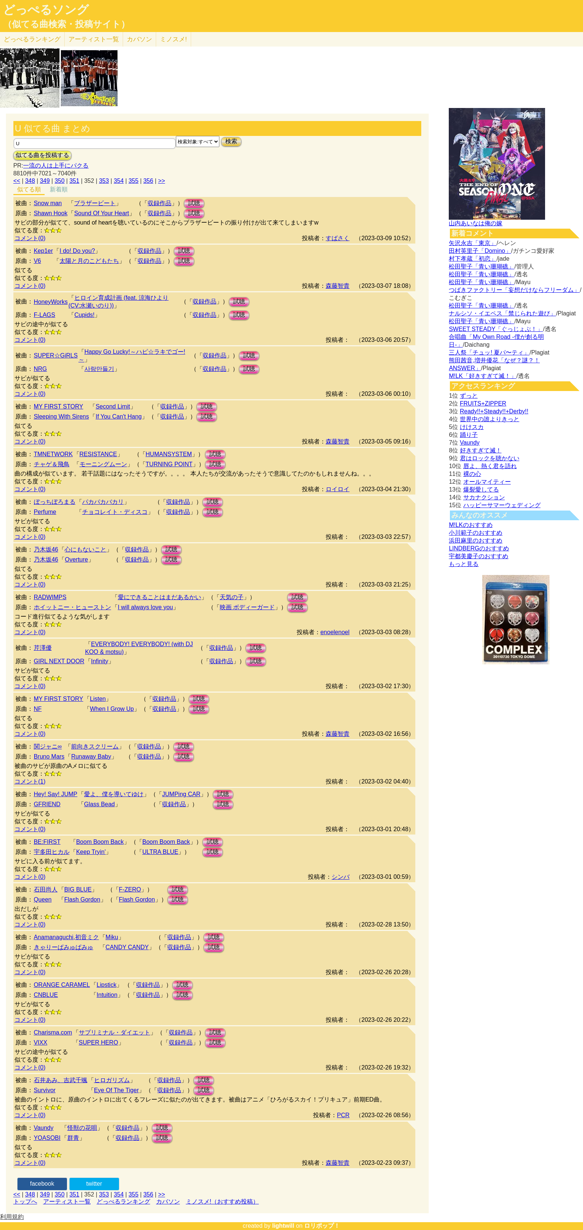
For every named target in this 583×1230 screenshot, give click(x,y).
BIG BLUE (78, 889)
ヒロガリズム (112, 1080)
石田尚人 (46, 889)
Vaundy (44, 1128)
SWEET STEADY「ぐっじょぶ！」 (496, 329)
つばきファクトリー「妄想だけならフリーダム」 (514, 290)
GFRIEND (47, 804)
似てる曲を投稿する (42, 155)
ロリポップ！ (322, 1226)
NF (38, 709)
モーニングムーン (103, 464)
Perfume (45, 512)
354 (119, 181)
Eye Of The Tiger (116, 1090)
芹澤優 (43, 648)
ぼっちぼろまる (54, 502)
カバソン (139, 39)
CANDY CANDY (127, 947)
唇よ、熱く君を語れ (490, 466)
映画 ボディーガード (247, 607)
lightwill (283, 1226)
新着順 (59, 189)
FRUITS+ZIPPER (483, 403)
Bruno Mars (49, 756)
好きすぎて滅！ (481, 450)
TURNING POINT (169, 464)
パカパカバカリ (103, 502)
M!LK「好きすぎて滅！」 (482, 376)
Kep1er (43, 251)
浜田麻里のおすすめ (475, 540)
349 (45, 181)
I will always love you (145, 607)
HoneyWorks (51, 302)
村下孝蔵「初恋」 (472, 258)
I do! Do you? (77, 251)
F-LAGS (44, 315)
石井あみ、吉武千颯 (60, 1080)
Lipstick (106, 985)
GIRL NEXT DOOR (59, 661)
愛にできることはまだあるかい (159, 597)
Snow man (48, 203)
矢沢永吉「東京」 (472, 243)
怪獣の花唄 (82, 1128)
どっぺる (32, 39)
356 (148, 181)
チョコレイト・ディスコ (115, 512)
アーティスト (93, 39)
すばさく (338, 238)
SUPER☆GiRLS (56, 355)
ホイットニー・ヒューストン (72, 607)
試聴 (194, 203)
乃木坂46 (46, 549)
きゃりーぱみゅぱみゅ (63, 947)
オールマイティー (487, 482)
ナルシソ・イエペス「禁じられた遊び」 (502, 313)
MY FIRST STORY (58, 406)
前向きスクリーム (95, 746)
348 (30, 181)
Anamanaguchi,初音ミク (66, 937)
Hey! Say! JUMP (55, 794)
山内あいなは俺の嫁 (475, 223)
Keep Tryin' (91, 852)
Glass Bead (99, 804)
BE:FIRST (47, 842)
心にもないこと (85, 549)
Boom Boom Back (100, 842)
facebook (42, 1183)
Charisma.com (53, 1032)
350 (60, 181)
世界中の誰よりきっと (489, 419)
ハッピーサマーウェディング (502, 505)
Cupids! (84, 315)
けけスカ (472, 427)
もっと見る (464, 564)
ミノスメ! (173, 39)
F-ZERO (130, 889)
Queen (43, 899)
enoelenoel (335, 632)
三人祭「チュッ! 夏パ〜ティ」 (489, 352)
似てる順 (29, 189)
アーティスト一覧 (67, 1201)
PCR (343, 1115)
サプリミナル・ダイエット (114, 1032)
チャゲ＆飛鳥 (52, 464)
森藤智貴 (338, 286)
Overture (76, 559)
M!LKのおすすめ (470, 525)
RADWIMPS (50, 597)
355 (134, 181)
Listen (98, 699)
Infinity (99, 661)
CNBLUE (46, 995)
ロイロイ (338, 489)
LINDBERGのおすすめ (479, 548)
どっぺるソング (46, 9)
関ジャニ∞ (48, 746)
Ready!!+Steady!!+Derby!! (494, 411)
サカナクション (484, 497)
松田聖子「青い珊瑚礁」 (481, 266)
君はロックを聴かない (489, 458)
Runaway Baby (91, 756)
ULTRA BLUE (160, 852)
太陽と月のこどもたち (89, 261)
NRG (40, 369)
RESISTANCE (98, 454)
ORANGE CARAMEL (62, 985)
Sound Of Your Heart (101, 213)
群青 (73, 1138)
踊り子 (469, 435)
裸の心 (472, 474)
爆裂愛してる (481, 489)
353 (104, 181)
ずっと (469, 395)
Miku (112, 937)
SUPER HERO (98, 1042)
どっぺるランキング (123, 1201)
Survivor (45, 1090)
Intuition (107, 995)
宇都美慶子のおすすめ (478, 556)
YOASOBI (47, 1138)
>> (161, 181)
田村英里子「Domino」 (480, 251)
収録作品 (159, 203)
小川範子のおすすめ (475, 533)
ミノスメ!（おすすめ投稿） (222, 1201)
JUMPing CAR (181, 794)
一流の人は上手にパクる (55, 165)
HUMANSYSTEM (169, 454)
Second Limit (113, 406)
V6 (37, 261)
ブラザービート (95, 203)
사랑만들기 (99, 369)
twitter (94, 1183)
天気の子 (232, 597)
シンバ (341, 877)
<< (16, 181)
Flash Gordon (82, 899)
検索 (231, 141)
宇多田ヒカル (52, 852)
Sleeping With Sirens (61, 416)
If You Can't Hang (119, 416)
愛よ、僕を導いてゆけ (114, 794)
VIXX (40, 1042)
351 (75, 181)
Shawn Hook (51, 213)
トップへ (25, 1201)
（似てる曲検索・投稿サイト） (66, 24)
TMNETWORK (53, 454)
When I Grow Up (112, 709)
